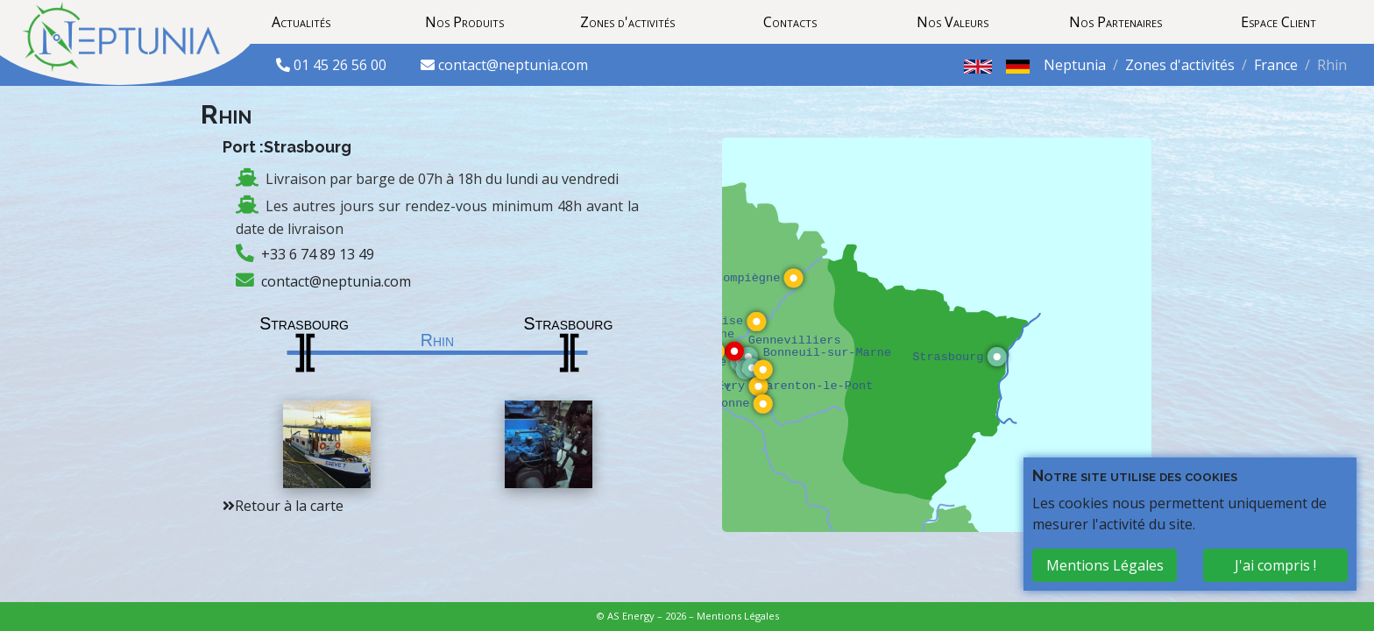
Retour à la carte (289, 505)
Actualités (301, 22)
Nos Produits (464, 22)
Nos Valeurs (952, 22)
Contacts (790, 22)
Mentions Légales (738, 615)
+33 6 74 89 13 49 (317, 254)
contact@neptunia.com (513, 64)
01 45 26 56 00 (342, 64)
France (1276, 64)
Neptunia (1075, 64)
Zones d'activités (627, 22)
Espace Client (1278, 22)
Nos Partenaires (1115, 22)
